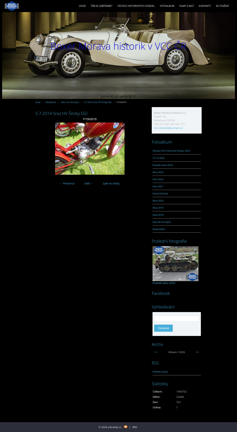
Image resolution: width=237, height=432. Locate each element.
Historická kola (160, 193)
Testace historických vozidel (136, 6)
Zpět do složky (111, 183)
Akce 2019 (158, 207)
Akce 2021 (158, 186)
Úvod (82, 6)
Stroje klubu (159, 229)
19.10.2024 (159, 157)
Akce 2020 (158, 200)
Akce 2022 (158, 179)
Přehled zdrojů (160, 371)
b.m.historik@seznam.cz (168, 128)
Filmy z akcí (186, 6)
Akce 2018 (158, 214)
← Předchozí (67, 183)
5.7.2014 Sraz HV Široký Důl (98, 102)
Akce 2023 (158, 172)
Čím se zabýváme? (101, 6)
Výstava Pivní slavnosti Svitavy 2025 (171, 150)
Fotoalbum (167, 6)
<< (155, 352)
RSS (135, 427)
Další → (88, 183)
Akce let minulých (70, 102)
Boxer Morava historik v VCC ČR (118, 45)
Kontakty (205, 6)
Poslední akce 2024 (163, 165)
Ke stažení (222, 6)
